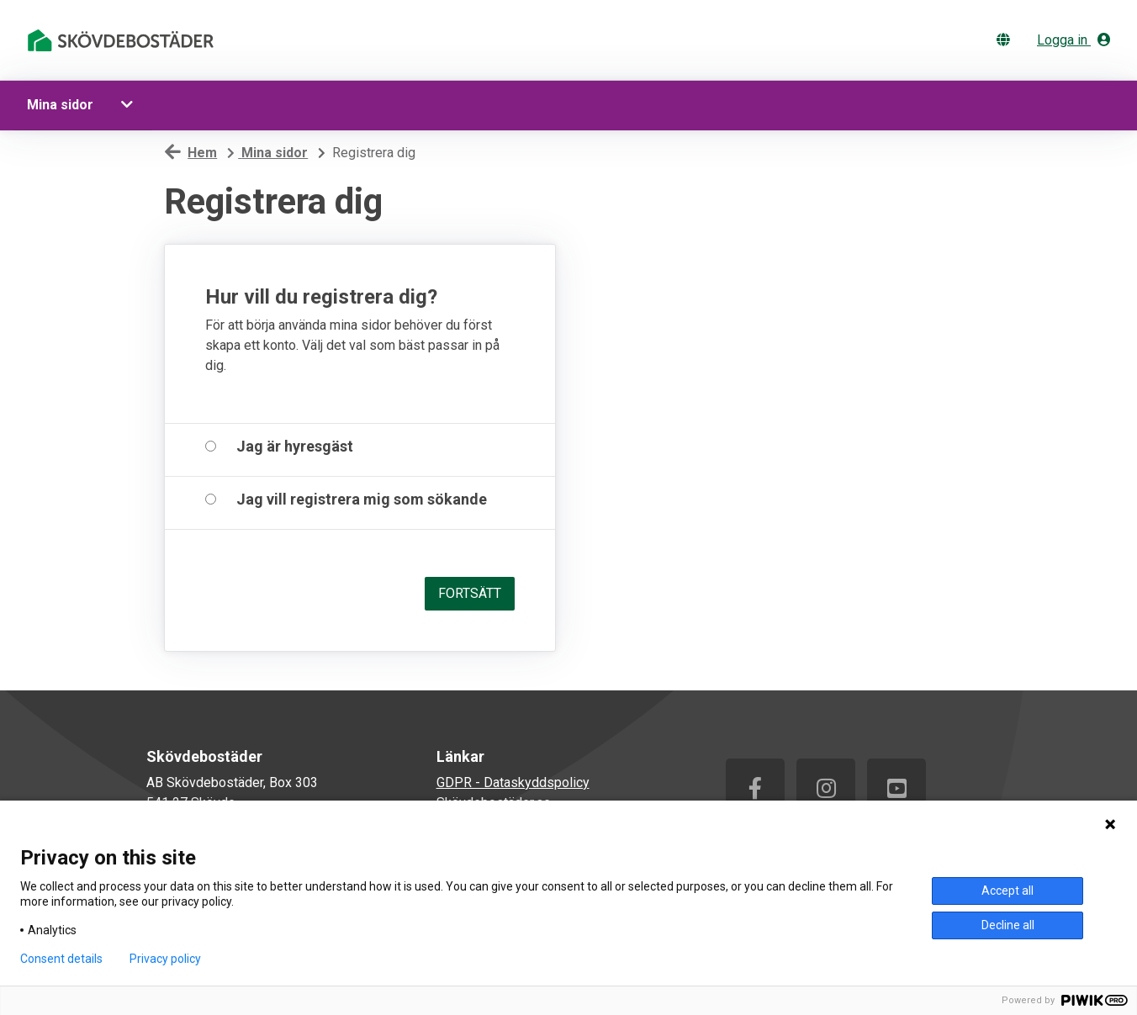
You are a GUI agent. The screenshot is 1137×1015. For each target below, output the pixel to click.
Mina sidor (60, 105)
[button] (129, 105)
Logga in (1074, 40)
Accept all (1007, 890)
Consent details (61, 958)
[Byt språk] (1006, 40)
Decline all (1007, 925)
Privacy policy (165, 958)
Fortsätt (469, 593)
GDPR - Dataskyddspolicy (513, 782)
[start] (123, 40)
